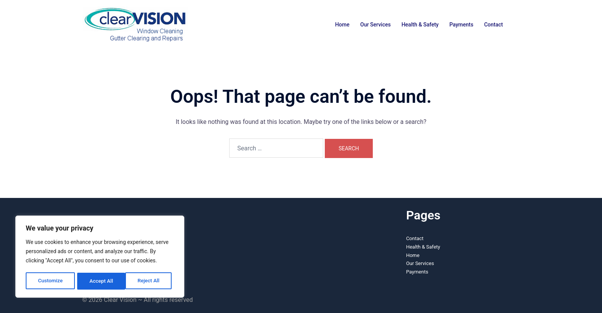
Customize (50, 281)
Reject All (100, 281)
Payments (461, 24)
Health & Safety (420, 24)
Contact (493, 24)
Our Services (375, 24)
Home (342, 24)
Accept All (150, 281)
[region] (99, 257)
